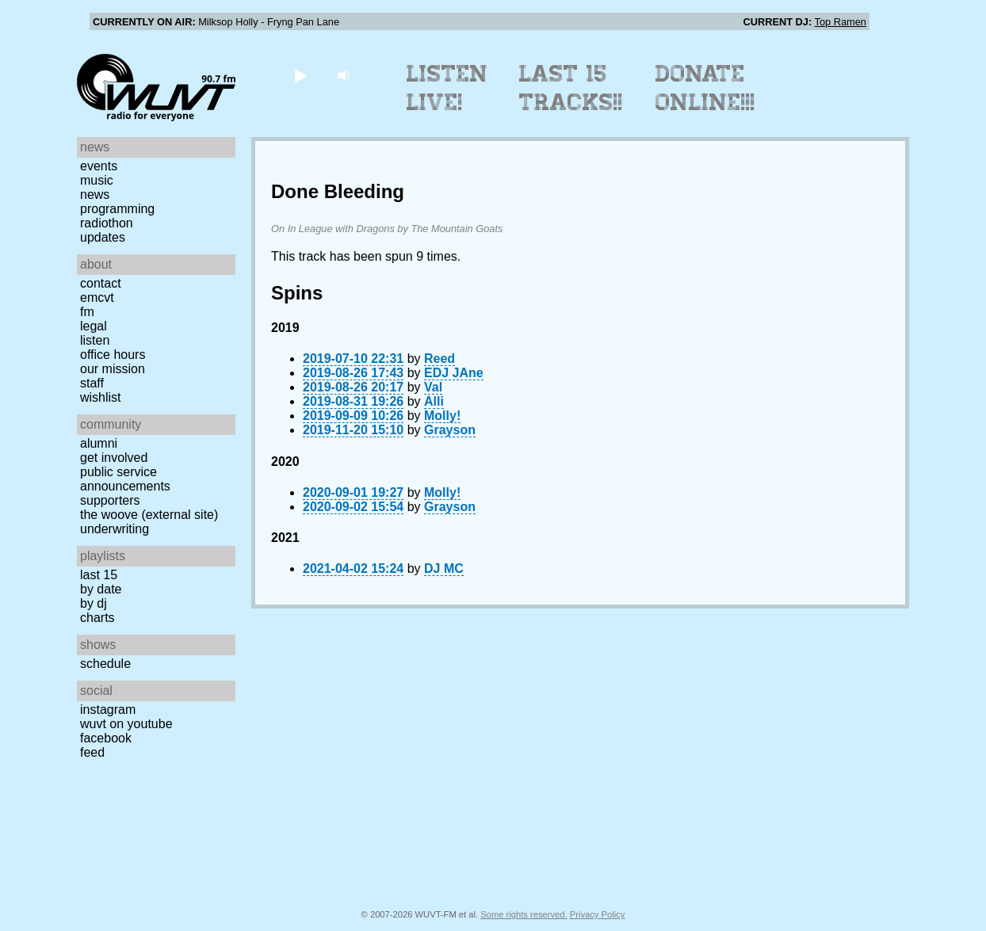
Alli (434, 401)
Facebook (106, 738)
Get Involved (113, 457)
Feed (92, 752)
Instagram (108, 709)
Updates (102, 237)
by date (100, 589)
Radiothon (106, 223)
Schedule (105, 663)
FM (87, 312)
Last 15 (98, 575)
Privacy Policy (597, 914)
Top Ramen (840, 22)
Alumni (98, 443)
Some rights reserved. (523, 914)
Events (98, 166)
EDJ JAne (453, 373)
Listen (94, 340)
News (94, 194)
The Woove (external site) (149, 514)
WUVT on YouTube (126, 724)
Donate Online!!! (705, 87)
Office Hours (112, 354)
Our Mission (112, 369)
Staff (92, 383)
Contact (100, 283)
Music (96, 180)
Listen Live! (447, 87)
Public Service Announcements (125, 479)
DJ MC (444, 568)
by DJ (93, 603)
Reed (439, 358)
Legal (93, 326)
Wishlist (100, 397)
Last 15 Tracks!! (571, 87)
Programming (117, 209)
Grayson (450, 430)
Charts (97, 617)
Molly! (442, 415)
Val (433, 387)
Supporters (110, 500)
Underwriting (114, 529)
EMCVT (97, 297)
